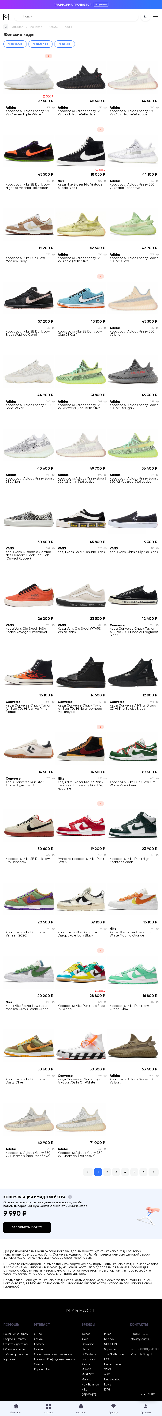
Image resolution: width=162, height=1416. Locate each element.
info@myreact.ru (140, 1339)
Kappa (86, 1364)
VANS (107, 1369)
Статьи (38, 1349)
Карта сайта (42, 1369)
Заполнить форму (27, 1227)
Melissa (86, 1379)
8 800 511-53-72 (139, 1334)
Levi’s (107, 1384)
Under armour (113, 1364)
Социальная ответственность (53, 1354)
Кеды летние (40, 44)
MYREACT (88, 1374)
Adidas (86, 1334)
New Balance (90, 1384)
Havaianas (88, 1359)
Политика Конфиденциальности (55, 1359)
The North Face (114, 1354)
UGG (107, 1359)
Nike (84, 1389)
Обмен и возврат (14, 1349)
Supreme (110, 1349)
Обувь (53, 26)
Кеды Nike (64, 44)
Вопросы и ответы (14, 1339)
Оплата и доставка (15, 1344)
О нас (38, 1334)
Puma (107, 1334)
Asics (85, 1339)
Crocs (85, 1349)
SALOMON (110, 1344)
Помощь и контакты (15, 1334)
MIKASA (86, 1369)
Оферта (39, 1364)
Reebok (109, 1339)
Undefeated (112, 1379)
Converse (88, 1344)
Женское (36, 26)
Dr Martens (89, 1354)
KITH (107, 1389)
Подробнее (101, 4)
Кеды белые (15, 44)
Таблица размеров (15, 1354)
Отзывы (38, 1339)
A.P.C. (107, 1374)
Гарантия (9, 1359)
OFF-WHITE (89, 1394)
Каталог (17, 26)
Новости (39, 1344)
